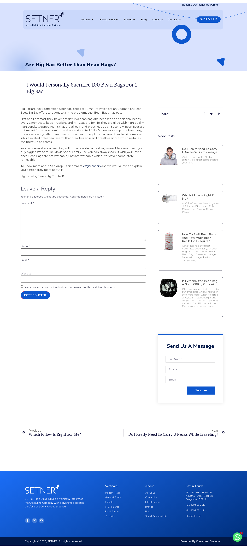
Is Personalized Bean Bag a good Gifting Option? (199, 282)
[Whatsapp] (237, 537)
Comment (27, 203)
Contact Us (174, 19)
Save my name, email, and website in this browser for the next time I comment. (70, 287)
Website (26, 273)
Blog (144, 19)
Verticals (87, 19)
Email (25, 260)
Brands (130, 19)
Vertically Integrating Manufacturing (43, 25)
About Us (157, 19)
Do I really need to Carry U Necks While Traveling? (199, 150)
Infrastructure (109, 19)
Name (25, 246)
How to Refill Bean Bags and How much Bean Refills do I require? (199, 238)
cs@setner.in (92, 166)
